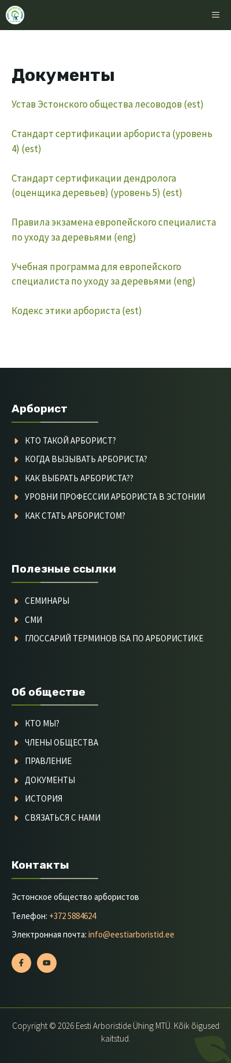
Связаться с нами (62, 817)
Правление (48, 760)
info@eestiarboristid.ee (131, 934)
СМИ (33, 619)
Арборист (40, 408)
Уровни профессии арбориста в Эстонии (115, 496)
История (43, 798)
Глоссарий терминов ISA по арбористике (114, 638)
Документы (50, 779)
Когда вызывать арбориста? (86, 458)
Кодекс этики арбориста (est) (77, 310)
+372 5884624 (72, 915)
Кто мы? (42, 723)
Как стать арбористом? (75, 515)
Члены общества (61, 742)
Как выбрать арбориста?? (79, 478)
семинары (47, 600)
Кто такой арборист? (70, 440)
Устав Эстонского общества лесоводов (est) (108, 104)
